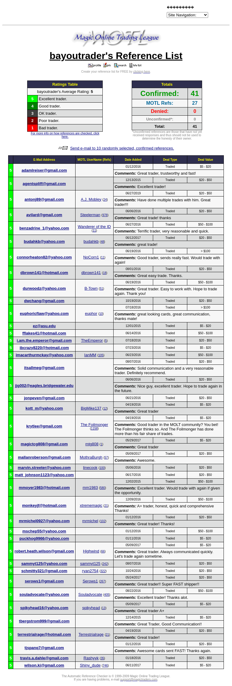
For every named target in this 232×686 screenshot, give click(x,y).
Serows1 (90, 581)
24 (105, 199)
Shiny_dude (90, 665)
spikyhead (91, 607)
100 (102, 468)
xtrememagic (91, 505)
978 (105, 215)
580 (102, 488)
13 (103, 608)
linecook (90, 467)
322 (103, 571)
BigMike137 (91, 408)
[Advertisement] (95, 13)
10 (101, 313)
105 (101, 355)
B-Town (91, 288)
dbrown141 (91, 272)
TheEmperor (92, 340)
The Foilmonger (94, 424)
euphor (91, 313)
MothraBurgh (91, 457)
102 (102, 521)
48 (102, 241)
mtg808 (91, 444)
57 (106, 457)
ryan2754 (90, 571)
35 (102, 658)
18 (104, 273)
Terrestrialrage (91, 634)
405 (106, 594)
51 (101, 288)
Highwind (91, 551)
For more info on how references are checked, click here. (65, 135)
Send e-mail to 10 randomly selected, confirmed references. (122, 148)
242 (105, 564)
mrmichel (90, 521)
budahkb (91, 241)
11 (94, 230)
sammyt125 (90, 563)
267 (102, 581)
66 (103, 551)
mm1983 (90, 487)
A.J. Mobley (91, 199)
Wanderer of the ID (94, 226)
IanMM (90, 355)
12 (105, 408)
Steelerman (90, 215)
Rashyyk (91, 658)
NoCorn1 (91, 257)
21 (106, 505)
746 (105, 665)
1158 (94, 428)
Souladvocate (90, 594)
